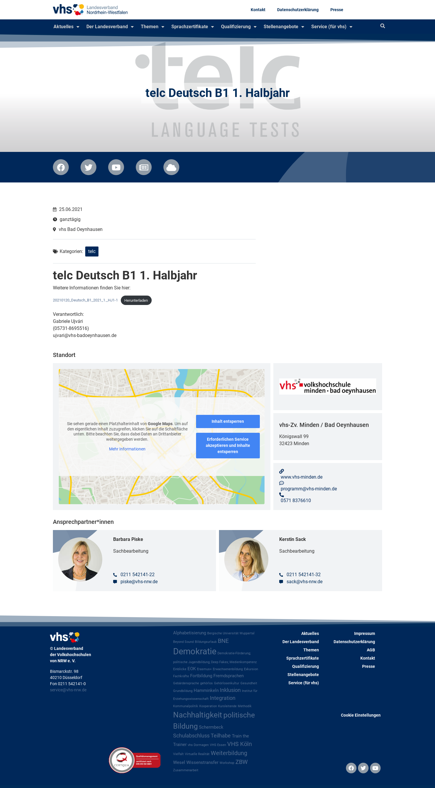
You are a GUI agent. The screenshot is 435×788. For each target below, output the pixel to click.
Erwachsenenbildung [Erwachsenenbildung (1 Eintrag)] (228, 669)
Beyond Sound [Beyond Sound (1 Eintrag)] (183, 642)
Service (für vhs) (331, 26)
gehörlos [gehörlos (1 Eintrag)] (206, 683)
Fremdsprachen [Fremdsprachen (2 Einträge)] (228, 675)
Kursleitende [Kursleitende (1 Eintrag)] (227, 706)
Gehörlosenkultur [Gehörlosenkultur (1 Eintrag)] (226, 683)
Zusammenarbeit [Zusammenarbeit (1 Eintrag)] (185, 770)
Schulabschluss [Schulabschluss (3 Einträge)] (191, 735)
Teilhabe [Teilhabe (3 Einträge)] (221, 735)
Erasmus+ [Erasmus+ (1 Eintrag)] (204, 669)
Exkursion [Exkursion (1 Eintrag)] (251, 669)
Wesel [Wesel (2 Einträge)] (179, 762)
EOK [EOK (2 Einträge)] (192, 668)
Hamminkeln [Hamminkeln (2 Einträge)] (206, 690)
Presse (336, 9)
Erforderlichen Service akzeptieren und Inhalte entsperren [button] (228, 445)
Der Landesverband (110, 26)
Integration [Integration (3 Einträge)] (222, 698)
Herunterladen (136, 300)
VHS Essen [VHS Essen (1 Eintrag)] (218, 745)
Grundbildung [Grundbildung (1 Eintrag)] (183, 691)
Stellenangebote (284, 26)
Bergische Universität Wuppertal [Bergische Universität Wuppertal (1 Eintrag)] (231, 633)
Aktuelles (66, 26)
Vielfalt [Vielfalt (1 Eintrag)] (178, 754)
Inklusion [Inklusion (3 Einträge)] (230, 690)
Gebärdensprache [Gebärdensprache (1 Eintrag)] (186, 683)
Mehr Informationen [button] (127, 449)
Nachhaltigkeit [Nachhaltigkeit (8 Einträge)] (197, 714)
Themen (152, 26)
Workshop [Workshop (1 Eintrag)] (227, 763)
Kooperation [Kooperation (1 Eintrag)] (208, 706)
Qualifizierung (239, 26)
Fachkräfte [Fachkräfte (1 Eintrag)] (181, 676)
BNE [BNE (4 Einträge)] (223, 640)
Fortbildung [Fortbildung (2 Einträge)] (201, 675)
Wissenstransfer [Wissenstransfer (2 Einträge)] (202, 762)
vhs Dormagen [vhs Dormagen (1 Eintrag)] (198, 745)
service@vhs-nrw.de (68, 690)
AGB (371, 650)
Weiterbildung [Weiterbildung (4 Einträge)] (229, 753)
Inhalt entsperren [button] (228, 421)
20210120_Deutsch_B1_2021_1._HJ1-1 (85, 300)
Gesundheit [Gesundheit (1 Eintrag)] (248, 683)
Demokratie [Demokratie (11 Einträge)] (194, 651)
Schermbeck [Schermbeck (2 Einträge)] (211, 727)
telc (92, 251)
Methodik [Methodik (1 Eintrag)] (245, 706)
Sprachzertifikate (192, 26)
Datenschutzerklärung (298, 9)
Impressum (364, 633)
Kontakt (258, 9)
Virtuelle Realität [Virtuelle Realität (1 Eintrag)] (197, 754)
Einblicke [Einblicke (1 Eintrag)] (179, 669)
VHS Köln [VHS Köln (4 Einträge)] (239, 743)
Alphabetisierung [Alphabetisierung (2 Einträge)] (189, 633)
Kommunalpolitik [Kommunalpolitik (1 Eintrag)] (185, 706)
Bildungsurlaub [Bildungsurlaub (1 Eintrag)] (206, 642)
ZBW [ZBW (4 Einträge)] (241, 761)
